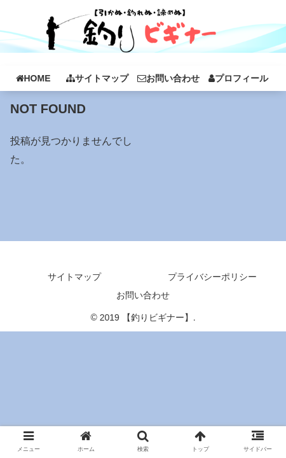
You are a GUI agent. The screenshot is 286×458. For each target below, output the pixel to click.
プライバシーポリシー (212, 277)
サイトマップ (74, 277)
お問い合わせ (143, 295)
